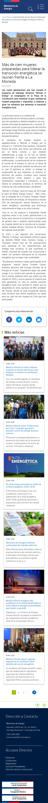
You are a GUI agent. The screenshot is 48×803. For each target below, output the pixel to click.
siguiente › (34, 692)
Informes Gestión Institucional (19, 769)
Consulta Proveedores (15, 766)
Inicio (4, 17)
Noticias (10, 17)
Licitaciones (11, 760)
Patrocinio (10, 757)
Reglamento (11, 763)
